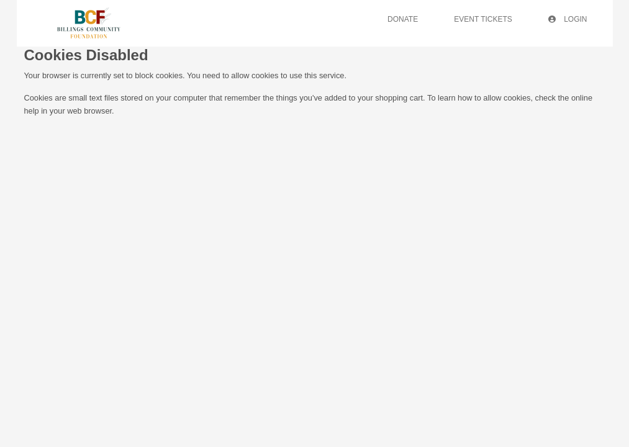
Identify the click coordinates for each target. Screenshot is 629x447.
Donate (402, 19)
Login (567, 19)
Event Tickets (483, 19)
